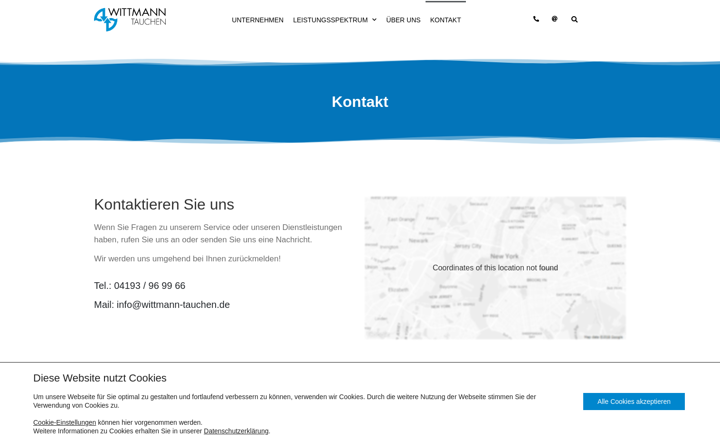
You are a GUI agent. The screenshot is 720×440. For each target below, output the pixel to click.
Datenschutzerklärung (236, 431)
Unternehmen (258, 20)
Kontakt (445, 20)
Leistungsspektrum (335, 19)
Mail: (162, 304)
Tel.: (139, 285)
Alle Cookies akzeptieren (634, 401)
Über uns (403, 20)
